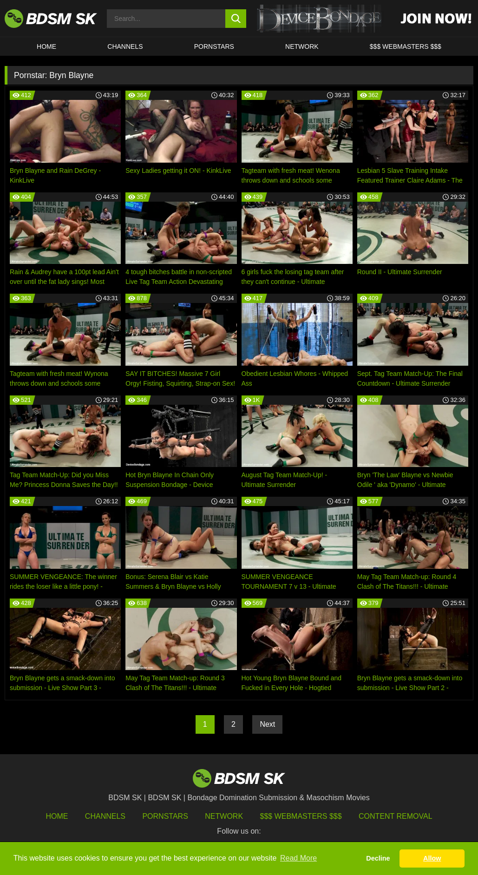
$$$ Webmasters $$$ (301, 816)
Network (302, 46)
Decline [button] (378, 858)
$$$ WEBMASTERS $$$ (405, 46)
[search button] (235, 18)
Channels (105, 816)
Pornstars (165, 816)
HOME (46, 46)
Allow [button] (432, 858)
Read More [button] (298, 858)
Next (267, 724)
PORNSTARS (214, 46)
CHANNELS (125, 46)
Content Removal (395, 816)
